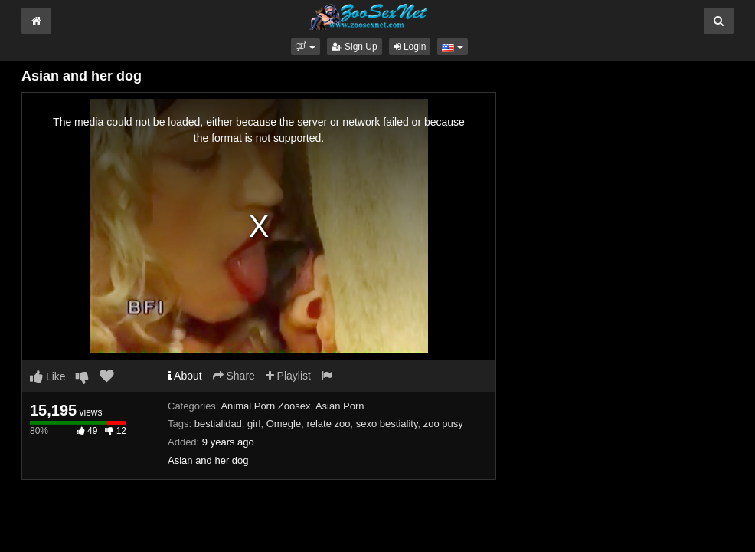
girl (253, 423)
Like (48, 376)
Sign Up (355, 46)
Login (410, 46)
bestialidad (218, 423)
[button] (305, 46)
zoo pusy (443, 423)
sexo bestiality (387, 423)
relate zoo (328, 423)
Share (234, 376)
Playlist (288, 376)
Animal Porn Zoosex (265, 406)
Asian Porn (339, 406)
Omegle (284, 423)
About (185, 376)
